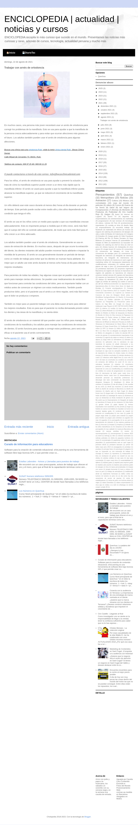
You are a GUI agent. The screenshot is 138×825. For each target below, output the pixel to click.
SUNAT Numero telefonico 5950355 (36, 476)
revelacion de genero (109, 456)
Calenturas (119, 234)
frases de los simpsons (115, 402)
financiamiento (112, 400)
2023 (100, 96)
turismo (98, 476)
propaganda (118, 447)
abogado (115, 331)
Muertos (130, 313)
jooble (128, 413)
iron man (120, 413)
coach (98, 357)
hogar (129, 407)
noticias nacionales (124, 436)
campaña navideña (120, 351)
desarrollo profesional (122, 378)
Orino (107, 315)
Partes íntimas (113, 317)
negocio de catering (103, 232)
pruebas (98, 449)
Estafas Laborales (114, 299)
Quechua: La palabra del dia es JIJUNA (120, 546)
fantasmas (105, 398)
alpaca (98, 339)
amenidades (125, 240)
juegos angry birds (102, 415)
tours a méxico (125, 469)
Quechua (102, 76)
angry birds (107, 339)
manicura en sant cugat (122, 260)
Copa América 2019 (110, 290)
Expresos (99, 302)
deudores (107, 384)
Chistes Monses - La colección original (118, 629)
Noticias (124, 197)
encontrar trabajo (123, 227)
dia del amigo (117, 384)
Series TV (112, 216)
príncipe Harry (108, 449)
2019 (100, 155)
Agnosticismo (126, 284)
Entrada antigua (78, 426)
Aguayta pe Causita (124, 779)
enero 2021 (106, 147)
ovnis (97, 440)
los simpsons (117, 427)
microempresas (116, 433)
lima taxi (104, 424)
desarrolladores (125, 375)
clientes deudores (125, 355)
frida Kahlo (129, 402)
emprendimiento (105, 227)
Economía (129, 297)
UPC (104, 328)
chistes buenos (108, 247)
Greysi (128, 304)
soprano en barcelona (106, 277)
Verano (111, 328)
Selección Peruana (118, 322)
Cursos (118, 205)
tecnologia (129, 221)
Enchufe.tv (120, 783)
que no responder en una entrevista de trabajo (113, 451)
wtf (99, 284)
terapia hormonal (111, 469)
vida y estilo (100, 234)
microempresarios (102, 433)
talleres (98, 462)
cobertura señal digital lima (112, 357)
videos (109, 205)
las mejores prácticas (123, 422)
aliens (129, 337)
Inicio (50, 426)
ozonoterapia (106, 440)
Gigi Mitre (108, 304)
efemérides (121, 393)
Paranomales (100, 317)
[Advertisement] (114, 734)
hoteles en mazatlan (117, 409)
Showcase (99, 324)
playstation (99, 442)
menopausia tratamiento (121, 262)
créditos (100, 371)
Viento (128, 328)
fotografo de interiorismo (119, 258)
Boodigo (98, 288)
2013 (100, 177)
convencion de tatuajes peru (107, 253)
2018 (100, 159)
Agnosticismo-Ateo (102, 286)
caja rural (108, 351)
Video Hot (120, 328)
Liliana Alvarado (107, 310)
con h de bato (100, 360)
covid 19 (121, 362)
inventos (99, 260)
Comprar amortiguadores (114, 288)
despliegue (117, 382)
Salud (112, 207)
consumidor (128, 249)
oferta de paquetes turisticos (121, 438)
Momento (126, 210)
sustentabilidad (126, 460)
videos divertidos (107, 482)
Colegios (129, 234)
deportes (125, 216)
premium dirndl (101, 444)
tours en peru (100, 471)
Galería (98, 304)
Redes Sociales (120, 238)
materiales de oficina (114, 230)
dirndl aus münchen (114, 386)
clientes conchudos (109, 355)
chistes (110, 353)
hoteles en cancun (102, 409)
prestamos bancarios (106, 268)
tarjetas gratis (107, 462)
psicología (119, 449)
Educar (101, 299)
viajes (97, 482)
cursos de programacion (115, 371)
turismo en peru (109, 476)
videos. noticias (104, 223)
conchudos (111, 360)
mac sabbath (110, 429)
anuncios (99, 342)
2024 (100, 92)
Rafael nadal (125, 317)
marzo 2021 (106, 139)
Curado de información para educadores (28, 444)
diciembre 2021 (107, 106)
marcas (98, 431)
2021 (100, 103)
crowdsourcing (128, 369)
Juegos (107, 214)
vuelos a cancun (126, 281)
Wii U (97, 331)
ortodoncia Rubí (35, 150)
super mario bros (112, 460)
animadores (117, 339)
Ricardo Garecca (102, 319)
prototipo (128, 447)
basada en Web (102, 243)
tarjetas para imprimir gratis (124, 462)
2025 (100, 88)
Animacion (101, 200)
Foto (115, 223)
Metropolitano (107, 197)
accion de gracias (101, 335)
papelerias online (119, 440)
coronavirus (125, 253)
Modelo (105, 313)
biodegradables (119, 346)
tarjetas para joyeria (104, 465)
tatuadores (111, 279)
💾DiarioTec (28, 52)
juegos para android (118, 415)
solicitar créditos (108, 458)
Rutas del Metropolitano (121, 319)
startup (101, 279)
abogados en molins (112, 333)
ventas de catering (110, 281)
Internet (127, 214)
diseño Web (128, 225)
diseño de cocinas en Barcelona (112, 389)
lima (97, 424)
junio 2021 (105, 129)
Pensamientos (105, 194)
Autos (117, 214)
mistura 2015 (128, 433)
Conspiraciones (102, 210)
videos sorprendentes (123, 482)
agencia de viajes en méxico (114, 337)
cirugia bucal (108, 249)
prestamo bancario (116, 444)
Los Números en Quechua (31, 491)
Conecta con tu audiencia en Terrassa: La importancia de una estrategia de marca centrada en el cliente (121, 593)
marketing (129, 219)
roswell (122, 456)
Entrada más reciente (18, 426)
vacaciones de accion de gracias (108, 478)
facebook (99, 230)
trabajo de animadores (114, 471)
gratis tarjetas (118, 404)
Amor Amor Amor (117, 286)
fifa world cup (100, 400)
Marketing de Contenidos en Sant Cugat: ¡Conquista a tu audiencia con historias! (121, 651)
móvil (99, 436)
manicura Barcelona (124, 429)
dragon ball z (110, 393)
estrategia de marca (115, 395)
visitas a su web (110, 485)
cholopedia (122, 247)
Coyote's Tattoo (125, 290)
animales (128, 339)
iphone (107, 260)
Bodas (110, 234)
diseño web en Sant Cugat (115, 391)
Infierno (104, 308)
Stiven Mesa (121, 324)
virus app (99, 485)
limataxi (111, 424)
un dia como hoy (124, 476)
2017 (100, 162)
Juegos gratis (113, 236)
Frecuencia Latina (123, 302)
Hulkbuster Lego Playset (104, 306)
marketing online (102, 262)
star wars (120, 458)
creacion (117, 364)
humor (128, 409)
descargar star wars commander (107, 380)
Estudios (101, 236)
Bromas (115, 210)
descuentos (126, 380)
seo (129, 456)
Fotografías (109, 302)
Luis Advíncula (120, 310)
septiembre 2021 (108, 113)
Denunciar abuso (104, 82)
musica (127, 230)
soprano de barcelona (125, 275)
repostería (115, 453)
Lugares (99, 216)
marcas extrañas (112, 431)
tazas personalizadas (118, 467)
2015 (100, 170)
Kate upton (122, 308)
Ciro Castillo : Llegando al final (110, 614)
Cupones (118, 293)
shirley (98, 458)
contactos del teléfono (106, 362)
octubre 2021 (106, 110)
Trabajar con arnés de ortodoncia (114, 120)
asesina (108, 344)
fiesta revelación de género (121, 398)
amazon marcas (111, 240)
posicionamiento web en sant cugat (118, 442)
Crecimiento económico (104, 293)
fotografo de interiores (104, 255)
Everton (127, 299)
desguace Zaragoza (103, 382)
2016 (100, 166)
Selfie (129, 322)
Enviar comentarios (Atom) (31, 433)
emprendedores (101, 219)
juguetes (104, 420)
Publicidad (113, 212)
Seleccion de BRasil (102, 322)
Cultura (115, 201)
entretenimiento (116, 219)
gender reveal (104, 404)
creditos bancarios (119, 366)
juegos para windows (114, 418)
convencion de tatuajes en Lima (114, 251)
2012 (100, 181)
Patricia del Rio (104, 238)
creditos (107, 366)
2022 (100, 99)
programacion (103, 221)
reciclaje (98, 453)
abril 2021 (105, 136)
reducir (106, 453)
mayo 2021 (106, 132)
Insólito (113, 308)
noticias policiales (102, 438)
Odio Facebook (127, 236)
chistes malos (120, 353)
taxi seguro (124, 207)
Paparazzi (127, 315)
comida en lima (114, 225)
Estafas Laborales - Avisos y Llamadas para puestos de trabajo (49, 461)
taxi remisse (117, 221)
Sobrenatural (110, 324)
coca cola (127, 357)
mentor (126, 431)
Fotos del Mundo (123, 786)
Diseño (120, 297)
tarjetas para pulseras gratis (123, 465)
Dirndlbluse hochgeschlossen (105, 297)
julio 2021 (105, 125)
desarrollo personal (102, 378)
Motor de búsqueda (117, 313)
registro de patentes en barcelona (109, 273)
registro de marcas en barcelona (118, 271)
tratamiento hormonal (110, 474)
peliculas (99, 205)
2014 (100, 173)
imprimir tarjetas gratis (104, 411)
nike (113, 436)
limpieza (120, 424)
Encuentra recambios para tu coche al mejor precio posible (121, 672)
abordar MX (126, 333)
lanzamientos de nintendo (104, 422)
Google (118, 304)
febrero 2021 (106, 143)
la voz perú (127, 420)
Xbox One (105, 331)
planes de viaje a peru (104, 266)
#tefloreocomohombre (111, 284)
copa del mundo (121, 203)
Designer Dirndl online (122, 295)
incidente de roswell (123, 411)
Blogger (87, 817)
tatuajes (127, 232)
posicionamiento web (125, 266)
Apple (129, 286)
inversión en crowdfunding (105, 413)
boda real (124, 348)
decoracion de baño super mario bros (116, 373)
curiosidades (101, 203)
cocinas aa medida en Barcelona (124, 793)
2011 (100, 184)
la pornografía (115, 420)
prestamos (117, 232)
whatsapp (122, 485)
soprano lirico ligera (125, 277)
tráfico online (125, 474)
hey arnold (120, 407)
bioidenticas (115, 243)
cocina (118, 249)
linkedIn (128, 424)
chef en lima (119, 245)
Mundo (100, 315)
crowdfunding (115, 369)
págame (128, 449)
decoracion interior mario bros (106, 375)
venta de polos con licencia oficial (119, 480)
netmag (106, 436)
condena (121, 360)
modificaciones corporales (106, 264)
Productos (100, 212)
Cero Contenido (123, 781)
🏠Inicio (10, 52)
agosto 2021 (106, 117)
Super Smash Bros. (111, 326)
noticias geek (125, 264)
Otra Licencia (116, 315)
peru (129, 440)
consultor (130, 360)
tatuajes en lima (103, 467)
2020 (100, 151)
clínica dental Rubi (63, 150)
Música (126, 201)
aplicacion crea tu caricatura (116, 342)
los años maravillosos (103, 427)
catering (108, 245)
